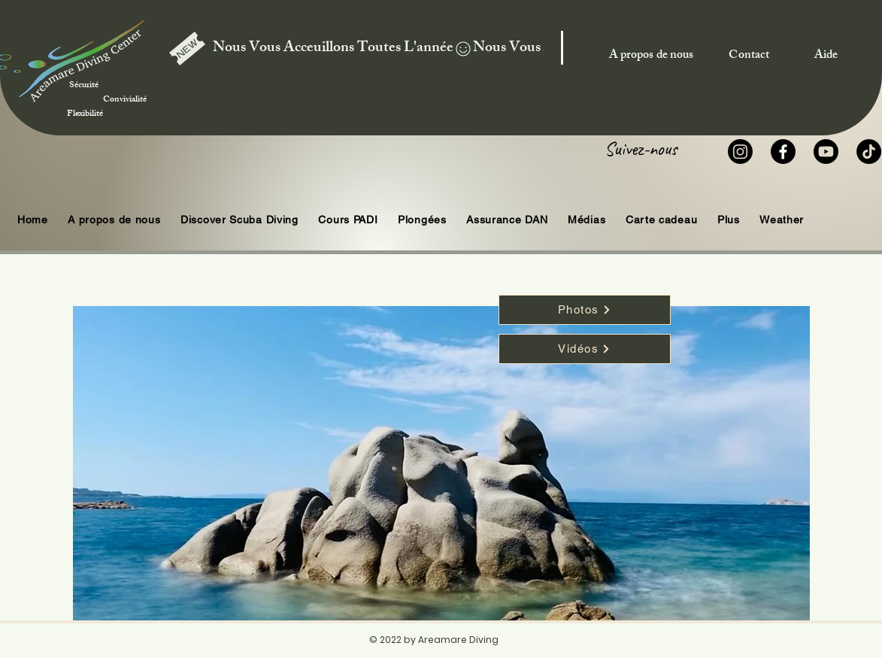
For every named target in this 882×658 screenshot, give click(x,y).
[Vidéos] (585, 349)
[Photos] (585, 310)
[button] (422, 220)
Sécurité (104, 78)
